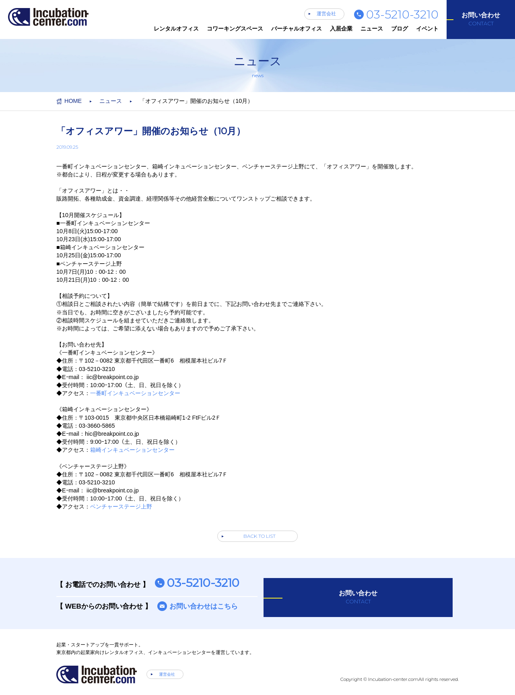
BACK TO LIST (259, 536)
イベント (427, 28)
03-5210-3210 (402, 14)
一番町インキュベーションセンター (135, 393)
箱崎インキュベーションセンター (132, 450)
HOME (73, 101)
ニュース (371, 28)
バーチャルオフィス (296, 28)
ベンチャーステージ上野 (121, 506)
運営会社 (326, 13)
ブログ (399, 28)
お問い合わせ (481, 19)
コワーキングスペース (235, 28)
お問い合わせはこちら (203, 606)
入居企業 (341, 28)
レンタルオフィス (176, 28)
